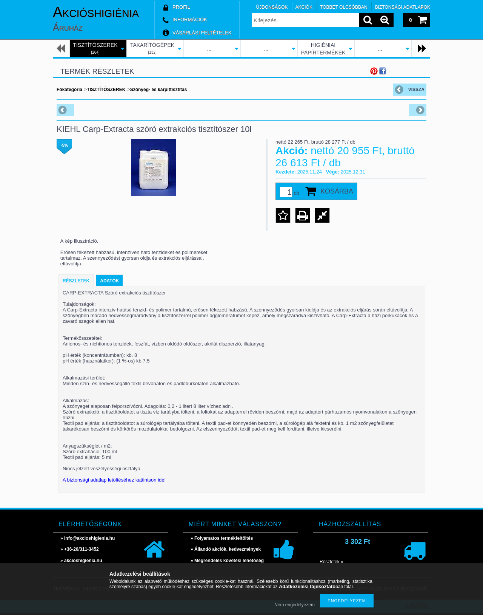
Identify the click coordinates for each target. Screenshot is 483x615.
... (209, 49)
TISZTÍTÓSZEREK (106, 89)
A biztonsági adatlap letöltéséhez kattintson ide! (114, 480)
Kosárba (336, 191)
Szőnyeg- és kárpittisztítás (158, 89)
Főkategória (69, 89)
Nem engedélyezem (294, 604)
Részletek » (331, 561)
